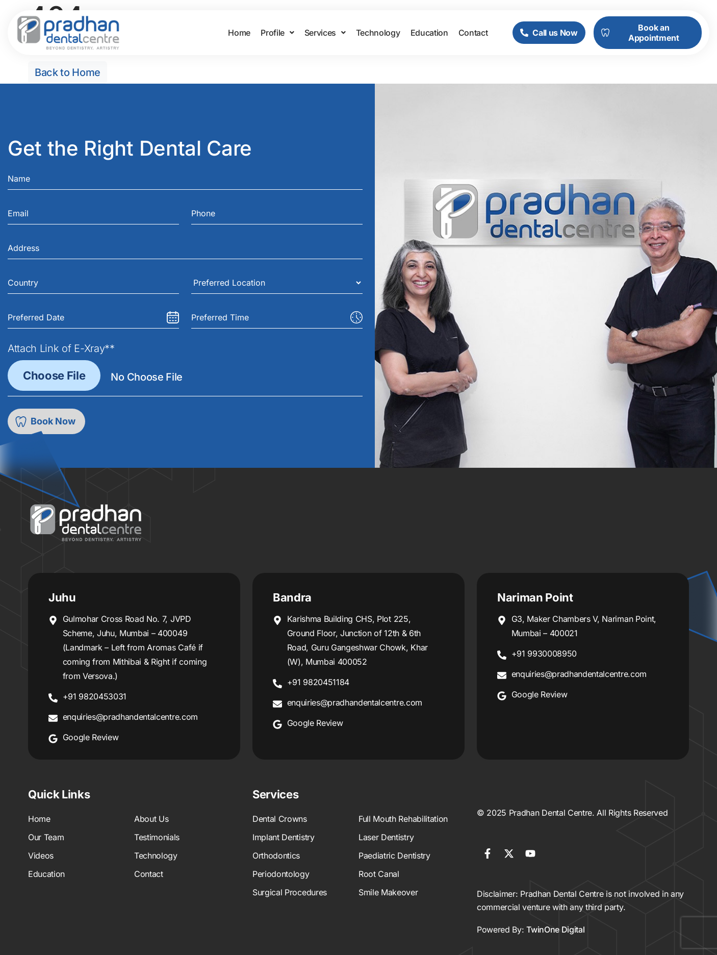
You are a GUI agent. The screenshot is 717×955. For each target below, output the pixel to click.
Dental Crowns (279, 819)
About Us (151, 819)
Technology (378, 33)
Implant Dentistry (283, 837)
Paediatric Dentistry (394, 855)
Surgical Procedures (289, 892)
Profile (277, 33)
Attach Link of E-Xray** (61, 348)
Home (239, 33)
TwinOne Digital (555, 929)
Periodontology (281, 874)
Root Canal (378, 874)
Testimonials (157, 837)
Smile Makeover (388, 892)
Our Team (46, 837)
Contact (473, 33)
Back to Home (67, 72)
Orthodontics (276, 855)
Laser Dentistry (386, 837)
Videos (41, 855)
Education (429, 33)
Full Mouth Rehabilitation (403, 819)
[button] (277, 33)
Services (325, 33)
